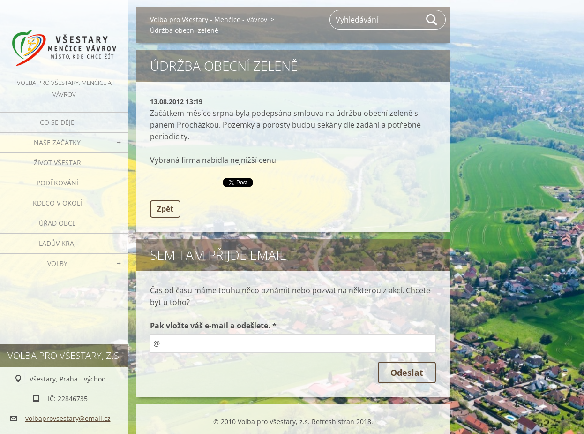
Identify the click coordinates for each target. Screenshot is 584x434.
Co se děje (57, 122)
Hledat (432, 20)
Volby (57, 263)
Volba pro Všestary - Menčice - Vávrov (208, 19)
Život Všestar (57, 162)
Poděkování (57, 182)
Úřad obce (57, 223)
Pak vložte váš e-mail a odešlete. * (213, 325)
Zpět (165, 209)
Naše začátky (57, 142)
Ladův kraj (57, 243)
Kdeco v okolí (57, 202)
